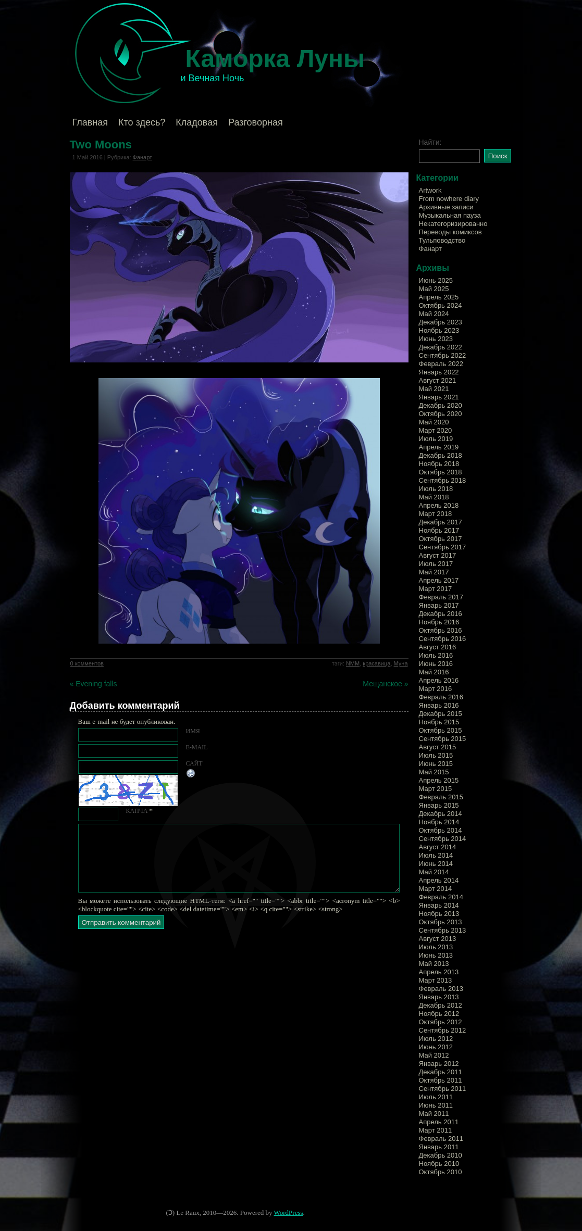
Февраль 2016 (441, 697)
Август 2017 (437, 555)
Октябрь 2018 (440, 472)
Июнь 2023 (436, 339)
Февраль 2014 (441, 897)
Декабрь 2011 (440, 1072)
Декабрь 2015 (440, 714)
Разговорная (255, 122)
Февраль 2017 (441, 597)
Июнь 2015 (436, 764)
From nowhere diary (449, 199)
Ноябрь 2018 (439, 464)
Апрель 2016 (439, 680)
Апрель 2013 (439, 972)
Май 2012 (434, 1055)
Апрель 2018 (439, 505)
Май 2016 (434, 672)
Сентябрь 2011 (442, 1088)
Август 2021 (437, 380)
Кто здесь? (141, 122)
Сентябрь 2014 (442, 839)
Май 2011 (434, 1113)
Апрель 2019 (439, 447)
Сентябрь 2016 (442, 639)
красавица (376, 663)
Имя (193, 731)
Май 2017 (434, 572)
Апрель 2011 (439, 1122)
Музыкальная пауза (450, 215)
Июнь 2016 (436, 664)
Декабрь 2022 (440, 347)
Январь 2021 (439, 397)
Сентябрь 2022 (442, 355)
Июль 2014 (436, 855)
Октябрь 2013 (440, 922)
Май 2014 (434, 872)
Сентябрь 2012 (442, 1030)
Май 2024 (434, 314)
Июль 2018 (436, 489)
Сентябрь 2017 (442, 547)
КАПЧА (137, 810)
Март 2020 (435, 430)
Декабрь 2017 (440, 522)
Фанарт (143, 157)
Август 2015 (437, 747)
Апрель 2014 (439, 880)
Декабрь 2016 (440, 614)
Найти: (430, 142)
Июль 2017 (436, 564)
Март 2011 (435, 1130)
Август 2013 (437, 939)
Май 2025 (434, 289)
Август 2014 (437, 847)
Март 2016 (435, 689)
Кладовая (197, 122)
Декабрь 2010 (440, 1155)
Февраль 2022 (441, 364)
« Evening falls (93, 684)
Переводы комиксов (450, 232)
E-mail (197, 747)
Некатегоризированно (453, 224)
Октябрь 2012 (440, 1022)
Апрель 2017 (439, 580)
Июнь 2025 (436, 280)
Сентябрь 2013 (442, 930)
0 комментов (87, 663)
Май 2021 (434, 389)
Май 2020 (434, 422)
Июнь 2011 (436, 1105)
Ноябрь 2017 (439, 530)
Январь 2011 (439, 1147)
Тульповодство (442, 240)
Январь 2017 (439, 605)
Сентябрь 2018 (442, 480)
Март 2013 (435, 980)
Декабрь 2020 (440, 405)
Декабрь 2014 (440, 814)
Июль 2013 (436, 947)
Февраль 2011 (441, 1138)
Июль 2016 (436, 655)
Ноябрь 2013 (439, 914)
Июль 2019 (436, 439)
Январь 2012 (439, 1063)
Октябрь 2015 (440, 730)
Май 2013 (434, 964)
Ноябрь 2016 (439, 622)
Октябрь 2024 (440, 305)
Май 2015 (434, 772)
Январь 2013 (439, 997)
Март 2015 (435, 789)
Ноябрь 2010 (439, 1163)
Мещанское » (385, 684)
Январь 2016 (439, 705)
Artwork (430, 190)
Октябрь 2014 (440, 830)
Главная (90, 122)
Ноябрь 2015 (439, 722)
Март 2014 (435, 889)
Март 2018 (435, 514)
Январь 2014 (439, 905)
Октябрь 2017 (440, 539)
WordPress (288, 1212)
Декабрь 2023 (440, 322)
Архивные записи (446, 207)
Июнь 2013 (436, 955)
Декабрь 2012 (440, 1005)
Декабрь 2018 (440, 455)
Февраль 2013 (441, 989)
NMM (353, 663)
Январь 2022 (439, 372)
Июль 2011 (436, 1097)
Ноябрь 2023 (439, 330)
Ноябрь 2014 (439, 822)
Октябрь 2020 (440, 414)
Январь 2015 (439, 805)
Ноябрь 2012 (439, 1014)
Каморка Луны (275, 58)
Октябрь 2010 (440, 1172)
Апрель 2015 (439, 780)
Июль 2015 (436, 755)
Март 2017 (435, 589)
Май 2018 (434, 497)
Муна (401, 663)
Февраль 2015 (441, 797)
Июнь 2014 (436, 864)
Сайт (194, 763)
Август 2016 (437, 647)
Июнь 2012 (436, 1047)
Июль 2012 (436, 1038)
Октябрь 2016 (440, 630)
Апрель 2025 (439, 297)
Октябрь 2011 (440, 1080)
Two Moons (101, 144)
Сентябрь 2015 (442, 739)
